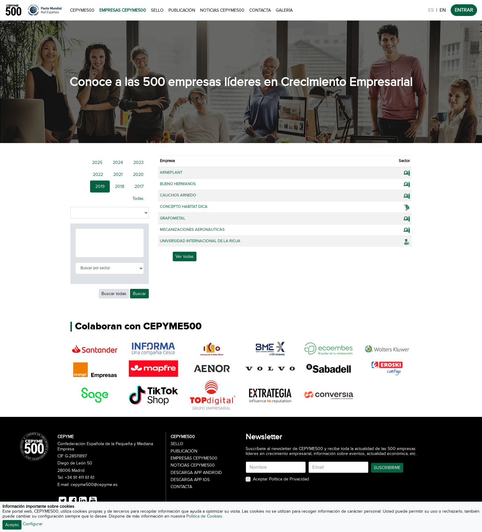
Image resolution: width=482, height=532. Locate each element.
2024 (118, 162)
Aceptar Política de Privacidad (281, 479)
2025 (97, 162)
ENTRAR (464, 10)
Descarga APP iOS (190, 479)
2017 (139, 186)
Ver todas (185, 256)
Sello (157, 10)
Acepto (12, 524)
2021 (118, 174)
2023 (138, 162)
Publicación (181, 10)
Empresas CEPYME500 (122, 10)
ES (431, 10)
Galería (284, 10)
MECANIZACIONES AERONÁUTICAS (192, 229)
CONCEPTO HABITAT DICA (183, 206)
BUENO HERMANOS (178, 183)
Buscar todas (113, 293)
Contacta (260, 10)
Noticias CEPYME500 (222, 10)
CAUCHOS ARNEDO (178, 195)
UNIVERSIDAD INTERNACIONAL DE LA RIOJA (200, 241)
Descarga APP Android (196, 472)
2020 (138, 174)
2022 (98, 174)
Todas (138, 198)
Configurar (33, 523)
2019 (100, 186)
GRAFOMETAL (172, 218)
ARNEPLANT (171, 172)
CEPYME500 (82, 10)
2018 (119, 186)
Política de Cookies (204, 516)
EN (443, 10)
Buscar (139, 293)
